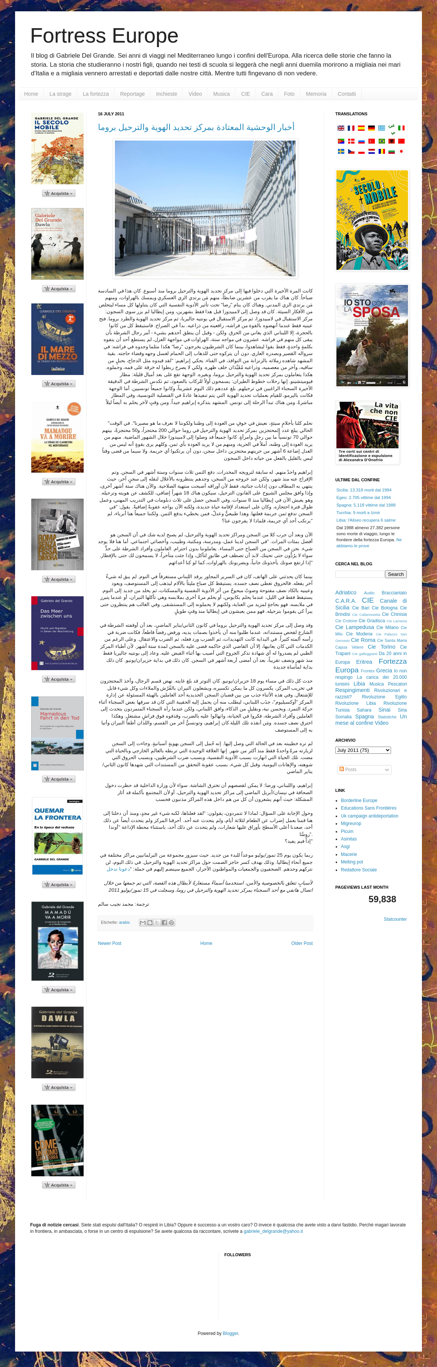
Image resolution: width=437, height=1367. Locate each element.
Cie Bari (361, 608)
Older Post (302, 943)
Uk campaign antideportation (370, 816)
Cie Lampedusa (354, 627)
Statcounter (395, 919)
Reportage (132, 94)
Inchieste (166, 94)
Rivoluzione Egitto (384, 697)
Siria (402, 710)
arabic (124, 922)
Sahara (364, 710)
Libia (359, 684)
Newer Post (109, 943)
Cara (267, 94)
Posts (347, 769)
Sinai (385, 710)
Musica (221, 94)
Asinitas (349, 839)
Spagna (364, 716)
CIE (245, 94)
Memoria (316, 94)
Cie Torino (381, 647)
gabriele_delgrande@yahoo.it (273, 1231)
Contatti (347, 94)
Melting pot (352, 862)
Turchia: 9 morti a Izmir (358, 512)
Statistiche (387, 717)
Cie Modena (359, 634)
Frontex (368, 671)
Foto (289, 94)
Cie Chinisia (394, 614)
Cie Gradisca (372, 620)
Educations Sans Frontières (368, 808)
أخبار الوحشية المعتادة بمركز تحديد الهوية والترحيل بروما (196, 127)
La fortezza (96, 94)
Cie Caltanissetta (366, 614)
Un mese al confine (371, 719)
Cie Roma (363, 640)
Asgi (345, 846)
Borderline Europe (359, 800)
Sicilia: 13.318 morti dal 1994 (363, 490)
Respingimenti (352, 690)
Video (195, 94)
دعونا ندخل (118, 869)
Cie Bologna (385, 608)
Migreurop (351, 823)
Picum (347, 831)
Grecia (384, 670)
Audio (369, 593)
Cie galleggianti (364, 654)
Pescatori (397, 684)
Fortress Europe (104, 35)
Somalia (343, 716)
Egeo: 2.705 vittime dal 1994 (363, 497)
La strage (60, 94)
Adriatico (345, 592)
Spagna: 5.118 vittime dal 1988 (366, 505)
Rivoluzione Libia (355, 703)
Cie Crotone (346, 620)
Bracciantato (394, 592)
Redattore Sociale (359, 870)
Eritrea (364, 662)
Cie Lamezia (397, 621)
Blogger (230, 1333)
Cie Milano (387, 627)
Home (31, 94)
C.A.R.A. (345, 601)
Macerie (349, 854)
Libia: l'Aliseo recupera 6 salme (366, 520)
